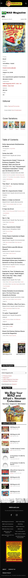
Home (3, 8)
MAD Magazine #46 (15, 477)
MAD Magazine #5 (7, 349)
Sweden (11, 473)
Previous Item (7, 376)
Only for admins (6, 362)
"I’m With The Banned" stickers (17, 448)
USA (5, 129)
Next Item (6, 377)
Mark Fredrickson (16, 110)
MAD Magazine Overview (10, 379)
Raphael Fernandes (13, 106)
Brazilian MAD (8, 8)
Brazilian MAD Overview (10, 381)
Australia (11, 129)
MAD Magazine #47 (15, 441)
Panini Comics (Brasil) (9, 68)
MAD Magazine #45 (15, 484)
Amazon (14, 384)
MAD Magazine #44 (15, 491)
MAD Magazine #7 (20, 349)
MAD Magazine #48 (15, 434)
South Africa (23, 129)
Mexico (17, 129)
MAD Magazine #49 (15, 427)
